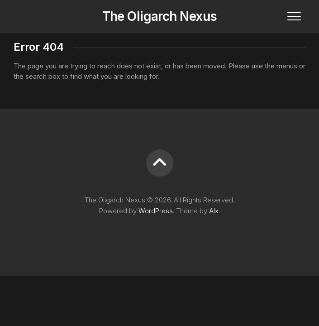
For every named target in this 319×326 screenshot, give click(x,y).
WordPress (155, 210)
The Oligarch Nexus (159, 16)
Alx (214, 210)
